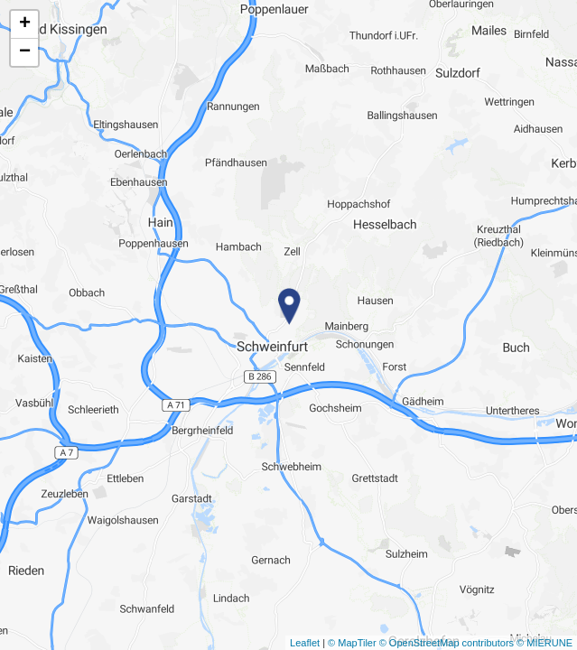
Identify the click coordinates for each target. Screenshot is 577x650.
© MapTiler (352, 642)
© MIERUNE (544, 642)
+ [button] (25, 24)
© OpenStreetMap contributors (446, 642)
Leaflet (305, 642)
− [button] (25, 52)
